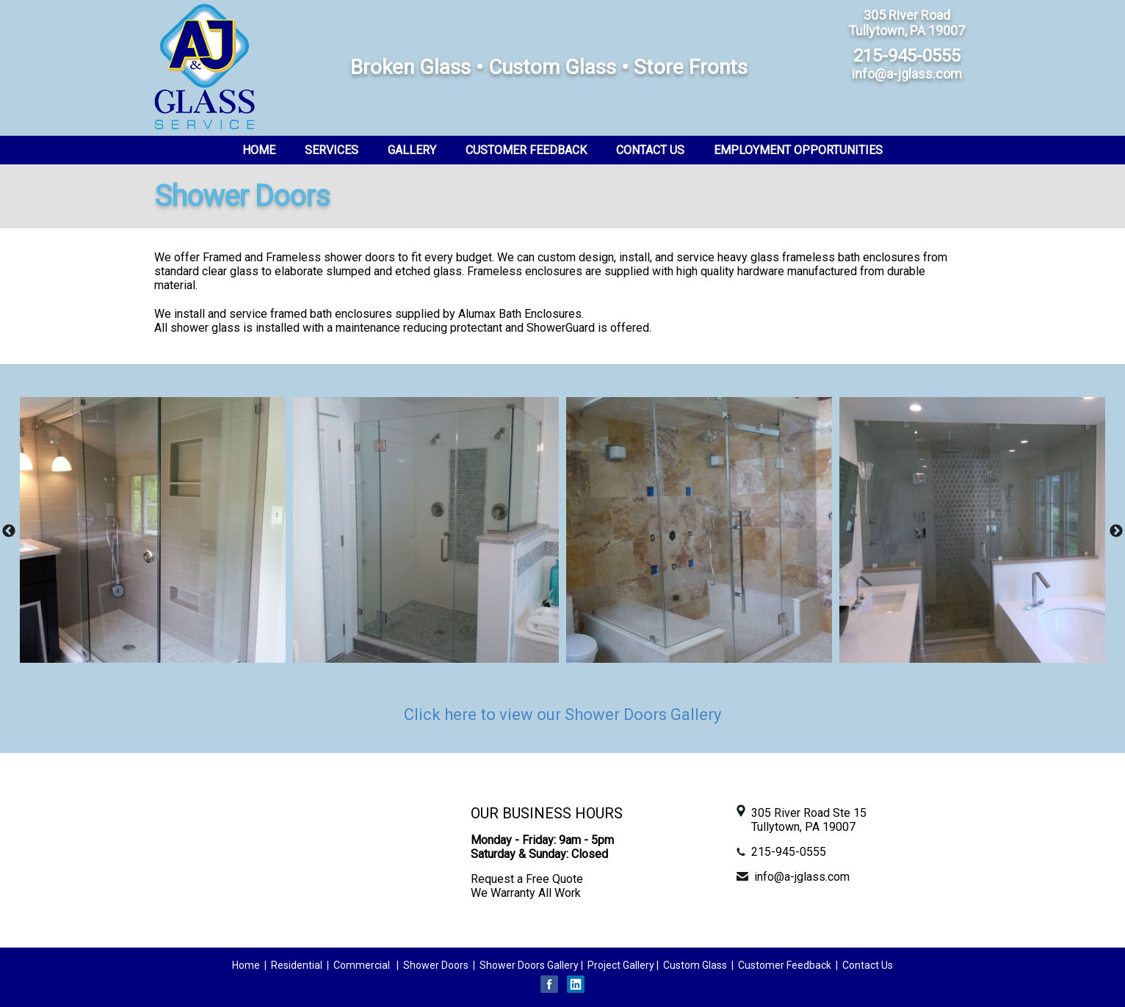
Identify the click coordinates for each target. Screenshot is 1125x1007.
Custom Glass (695, 965)
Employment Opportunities (798, 150)
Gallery (412, 150)
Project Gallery (620, 965)
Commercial (361, 965)
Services (331, 150)
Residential (298, 965)
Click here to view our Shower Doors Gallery (562, 714)
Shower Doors (436, 965)
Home (258, 150)
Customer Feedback (526, 150)
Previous (8, 531)
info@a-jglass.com (802, 877)
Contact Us (650, 150)
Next (1116, 531)
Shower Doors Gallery (529, 965)
